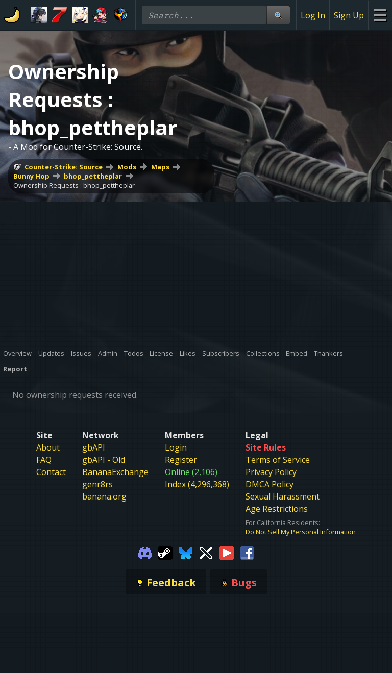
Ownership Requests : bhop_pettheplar (74, 185)
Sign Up (349, 15)
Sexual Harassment (283, 496)
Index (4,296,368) (197, 484)
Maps (160, 166)
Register (181, 459)
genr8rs (97, 484)
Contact (51, 472)
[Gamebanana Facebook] (247, 552)
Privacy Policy (271, 472)
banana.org (104, 496)
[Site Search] (278, 15)
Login (176, 447)
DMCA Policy (269, 484)
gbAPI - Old (103, 459)
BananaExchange (115, 472)
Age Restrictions (277, 508)
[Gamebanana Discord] (145, 552)
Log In (313, 15)
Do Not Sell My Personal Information (301, 531)
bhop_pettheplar (93, 176)
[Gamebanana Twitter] (206, 552)
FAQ (44, 459)
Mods (126, 166)
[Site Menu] (380, 15)
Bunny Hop (31, 176)
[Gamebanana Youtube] (226, 552)
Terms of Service (278, 459)
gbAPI (93, 447)
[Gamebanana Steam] (165, 552)
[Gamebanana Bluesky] (186, 552)
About (48, 447)
